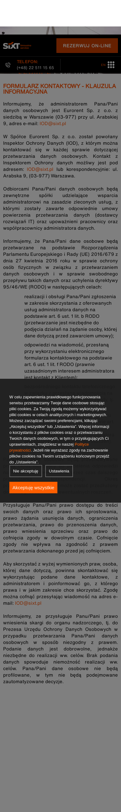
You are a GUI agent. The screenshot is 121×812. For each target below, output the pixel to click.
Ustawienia (59, 436)
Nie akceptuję (25, 436)
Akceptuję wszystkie (33, 453)
